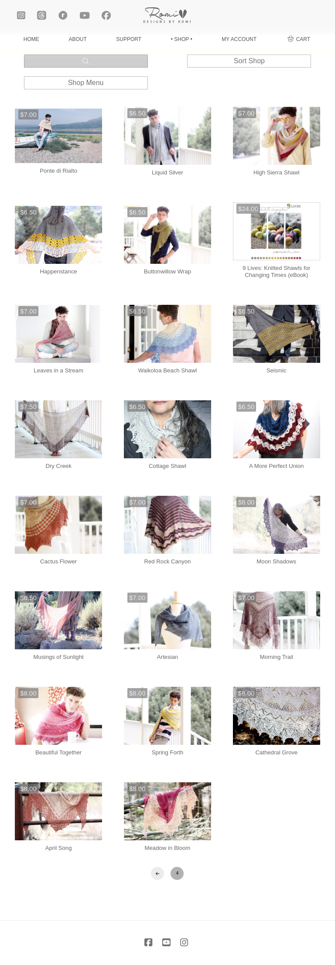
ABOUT (77, 39)
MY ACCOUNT (239, 39)
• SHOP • (181, 39)
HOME (31, 39)
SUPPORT (128, 39)
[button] (299, 39)
